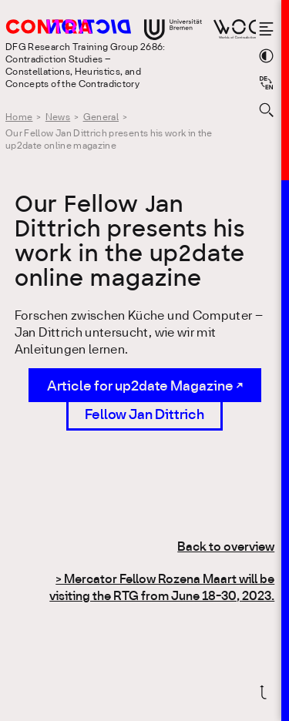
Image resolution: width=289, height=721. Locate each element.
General (101, 117)
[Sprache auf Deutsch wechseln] (266, 82)
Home (18, 117)
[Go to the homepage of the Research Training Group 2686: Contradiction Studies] (89, 28)
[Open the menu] (266, 29)
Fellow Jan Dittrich (144, 415)
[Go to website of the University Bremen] (173, 29)
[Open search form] (266, 109)
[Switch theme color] (266, 55)
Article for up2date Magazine (140, 387)
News (57, 117)
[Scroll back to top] (266, 692)
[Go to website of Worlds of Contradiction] (234, 29)
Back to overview (225, 547)
